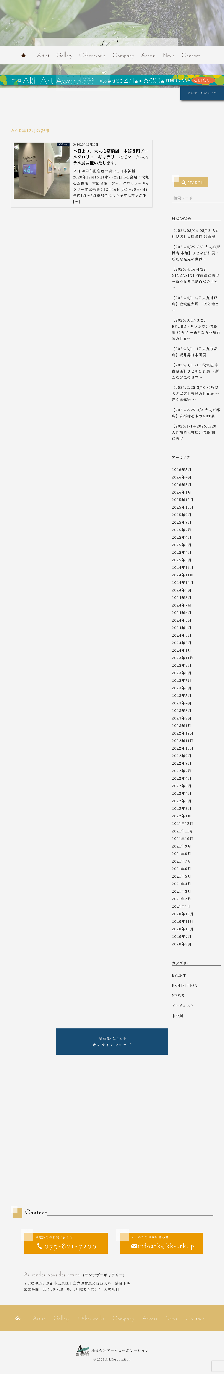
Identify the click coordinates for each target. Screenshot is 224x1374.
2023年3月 (182, 710)
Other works (92, 54)
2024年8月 (182, 597)
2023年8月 (182, 672)
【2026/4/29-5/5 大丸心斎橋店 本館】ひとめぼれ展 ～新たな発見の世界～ (196, 252)
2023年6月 (182, 687)
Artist (43, 54)
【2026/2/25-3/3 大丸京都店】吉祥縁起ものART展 (196, 412)
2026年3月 (182, 484)
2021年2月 (181, 898)
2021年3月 (181, 891)
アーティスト (183, 1005)
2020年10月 (183, 928)
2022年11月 (182, 740)
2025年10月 (183, 507)
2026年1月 (181, 492)
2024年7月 (182, 605)
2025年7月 (182, 529)
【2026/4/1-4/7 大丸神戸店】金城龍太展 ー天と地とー (195, 303)
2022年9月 (182, 755)
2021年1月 (181, 906)
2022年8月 (182, 763)
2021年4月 (181, 883)
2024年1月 (181, 650)
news (178, 995)
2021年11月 (182, 831)
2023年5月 (182, 695)
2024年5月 (182, 620)
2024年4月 (182, 627)
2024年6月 (182, 612)
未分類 (177, 1015)
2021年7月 (181, 861)
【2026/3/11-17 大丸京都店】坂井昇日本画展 (195, 351)
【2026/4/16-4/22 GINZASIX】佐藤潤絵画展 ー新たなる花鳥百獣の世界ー (195, 278)
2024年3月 (182, 635)
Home (23, 55)
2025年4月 (182, 552)
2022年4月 (182, 793)
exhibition (185, 985)
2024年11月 (182, 574)
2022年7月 (182, 770)
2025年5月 (182, 544)
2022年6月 (182, 778)
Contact (191, 54)
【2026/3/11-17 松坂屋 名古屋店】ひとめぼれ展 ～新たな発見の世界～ (195, 371)
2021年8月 (181, 853)
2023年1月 (181, 725)
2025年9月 (182, 514)
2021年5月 (181, 876)
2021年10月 (182, 838)
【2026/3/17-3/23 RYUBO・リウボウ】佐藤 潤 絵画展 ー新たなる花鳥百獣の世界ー (196, 329)
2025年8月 (182, 522)
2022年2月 (182, 808)
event (179, 975)
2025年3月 (182, 559)
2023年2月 (182, 718)
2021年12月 (182, 823)
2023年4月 (182, 702)
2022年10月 (183, 748)
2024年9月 (182, 590)
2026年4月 (182, 477)
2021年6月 (181, 868)
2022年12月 (183, 733)
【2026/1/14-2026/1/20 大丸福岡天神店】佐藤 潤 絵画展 (195, 432)
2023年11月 (182, 657)
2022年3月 (182, 800)
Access (148, 54)
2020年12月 (183, 913)
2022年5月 (182, 785)
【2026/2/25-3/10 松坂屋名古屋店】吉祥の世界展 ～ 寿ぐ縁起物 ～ (195, 393)
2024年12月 (183, 567)
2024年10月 (183, 582)
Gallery (64, 54)
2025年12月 (183, 499)
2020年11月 (182, 921)
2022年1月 (181, 815)
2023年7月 (182, 680)
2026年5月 (182, 469)
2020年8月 (182, 943)
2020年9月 (182, 936)
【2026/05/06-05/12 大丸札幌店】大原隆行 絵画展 (195, 233)
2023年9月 (182, 665)
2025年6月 (182, 537)
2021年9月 (181, 846)
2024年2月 (182, 642)
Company (123, 54)
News (169, 54)
